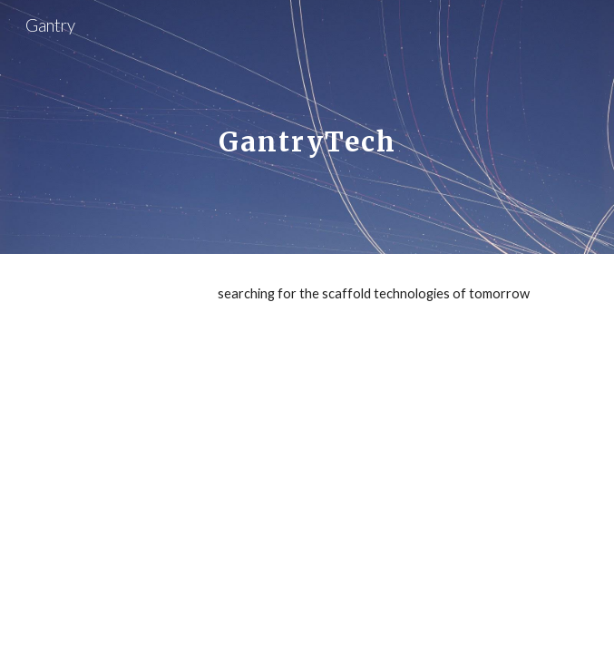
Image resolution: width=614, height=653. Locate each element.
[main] (307, 127)
